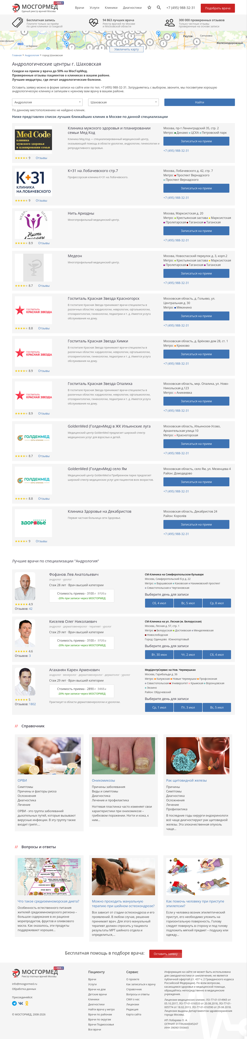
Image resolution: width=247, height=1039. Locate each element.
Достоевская (182, 630)
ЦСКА (194, 133)
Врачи (92, 979)
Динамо (181, 133)
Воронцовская (214, 683)
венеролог (70, 675)
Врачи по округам (99, 1019)
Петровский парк (213, 133)
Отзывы (41, 158)
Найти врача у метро (101, 1009)
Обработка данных (24, 989)
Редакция (132, 1009)
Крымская (195, 683)
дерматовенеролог (75, 626)
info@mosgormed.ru (24, 984)
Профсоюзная (207, 678)
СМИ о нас (132, 999)
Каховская (180, 583)
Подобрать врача (217, 8)
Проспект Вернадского (191, 175)
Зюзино (151, 687)
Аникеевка (183, 393)
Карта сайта (133, 1014)
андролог (55, 579)
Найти (199, 102)
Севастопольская (157, 588)
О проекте (132, 979)
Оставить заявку (166, 954)
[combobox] (47, 102)
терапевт (95, 626)
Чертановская (179, 588)
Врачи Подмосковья (101, 1024)
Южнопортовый (178, 639)
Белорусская (163, 630)
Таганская (195, 222)
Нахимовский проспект (204, 583)
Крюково (182, 345)
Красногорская (186, 435)
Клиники (93, 999)
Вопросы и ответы (138, 994)
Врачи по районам (100, 1014)
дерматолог (112, 675)
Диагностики (132, 8)
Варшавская (163, 583)
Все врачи (94, 1029)
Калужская (162, 678)
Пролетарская (174, 222)
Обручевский (162, 692)
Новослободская (156, 635)
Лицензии (132, 1004)
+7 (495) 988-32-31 (180, 7)
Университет (178, 683)
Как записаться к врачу (141, 984)
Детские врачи (97, 994)
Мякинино (183, 307)
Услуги (92, 984)
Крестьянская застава (191, 218)
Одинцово (160, 639)
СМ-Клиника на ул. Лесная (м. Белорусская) (173, 621)
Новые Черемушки (183, 678)
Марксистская (220, 218)
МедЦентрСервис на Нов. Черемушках (170, 670)
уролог (67, 579)
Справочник (134, 989)
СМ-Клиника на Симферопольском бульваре (174, 574)
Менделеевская (203, 630)
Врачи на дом (96, 989)
